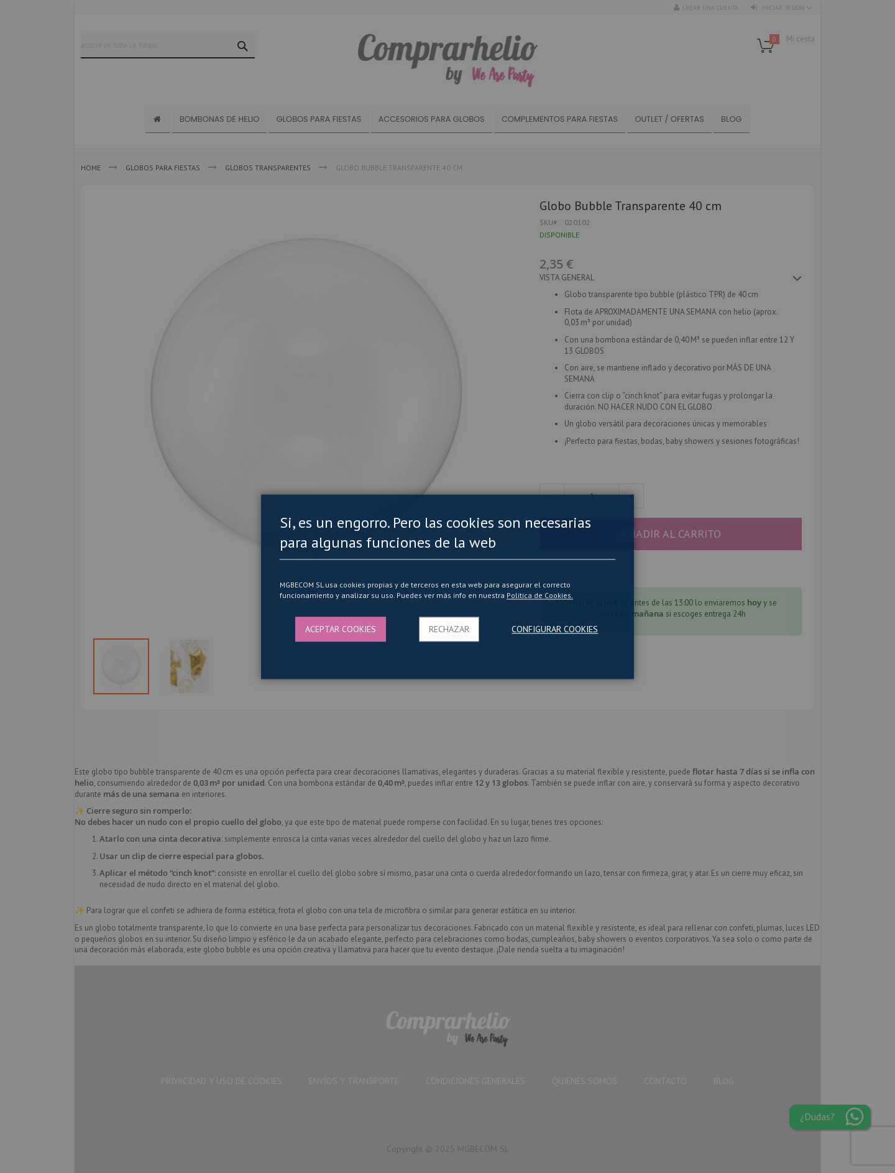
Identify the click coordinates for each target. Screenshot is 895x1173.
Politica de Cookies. (540, 595)
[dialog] (447, 586)
